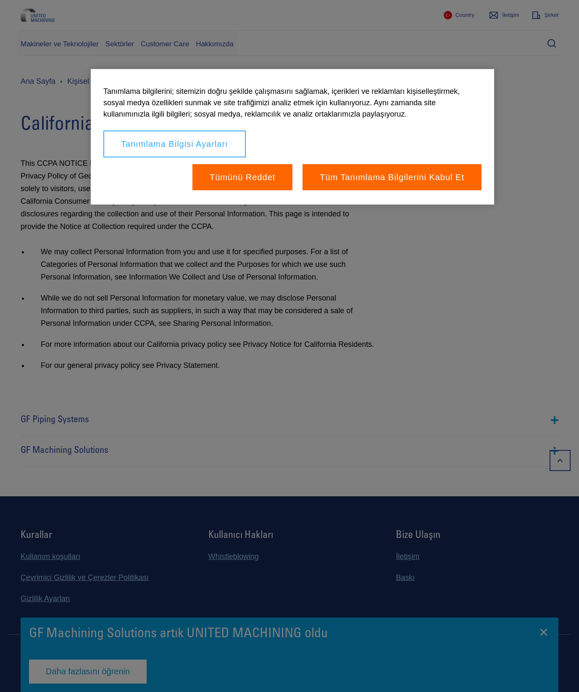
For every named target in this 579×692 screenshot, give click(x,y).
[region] (292, 137)
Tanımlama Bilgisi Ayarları (174, 144)
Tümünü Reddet (242, 177)
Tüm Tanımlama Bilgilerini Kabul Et (392, 177)
